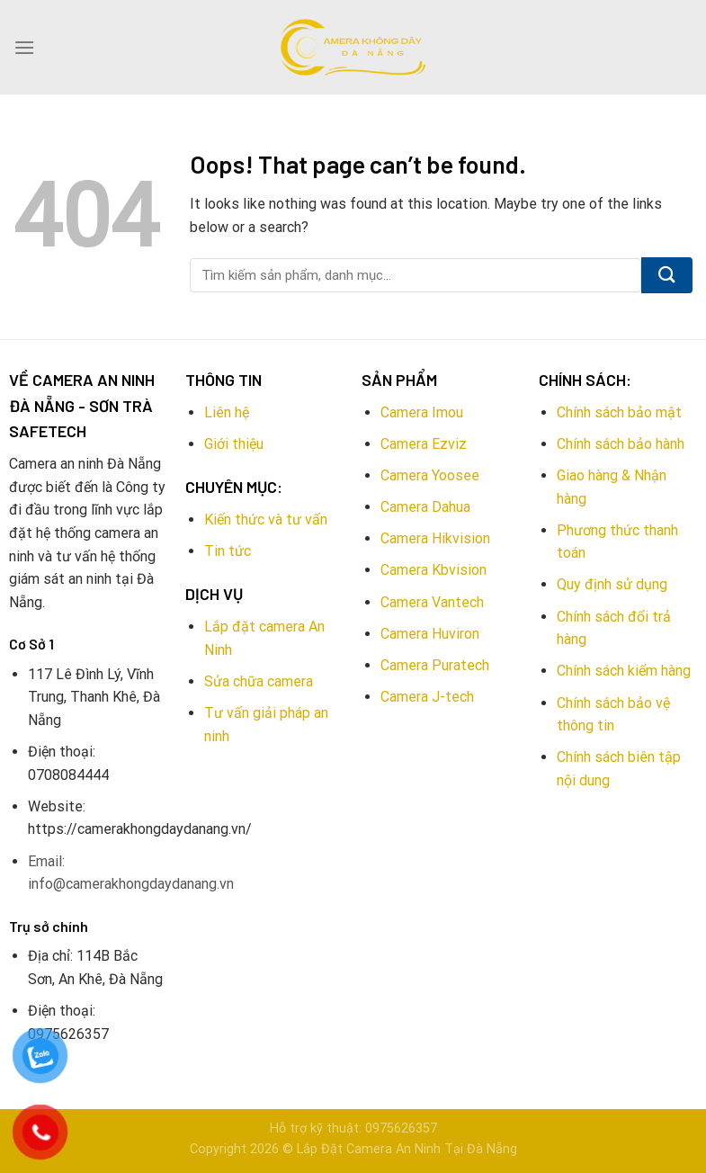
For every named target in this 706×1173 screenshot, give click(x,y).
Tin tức (227, 551)
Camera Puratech (434, 665)
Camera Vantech (432, 602)
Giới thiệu (234, 443)
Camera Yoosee (429, 475)
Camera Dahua (425, 506)
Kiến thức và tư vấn (265, 519)
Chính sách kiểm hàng (624, 670)
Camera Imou (421, 412)
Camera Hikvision (435, 538)
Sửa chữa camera (258, 681)
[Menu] (24, 47)
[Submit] (667, 275)
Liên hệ (226, 412)
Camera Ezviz (423, 443)
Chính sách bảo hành (620, 443)
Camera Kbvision (433, 569)
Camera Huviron (429, 633)
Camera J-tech (427, 696)
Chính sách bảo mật (619, 412)
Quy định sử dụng (612, 584)
